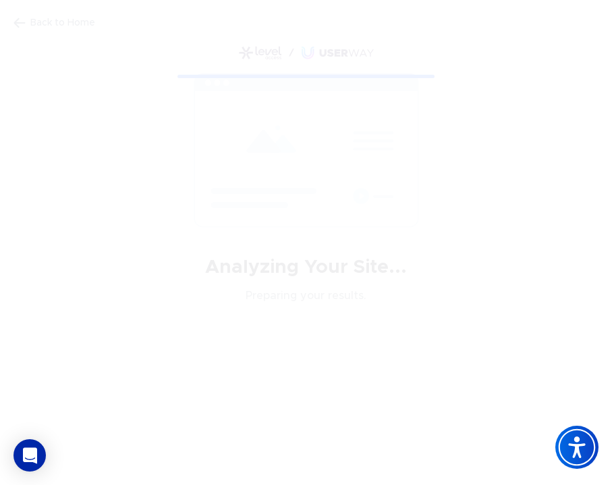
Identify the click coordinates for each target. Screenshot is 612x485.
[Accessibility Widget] (577, 447)
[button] (29, 455)
